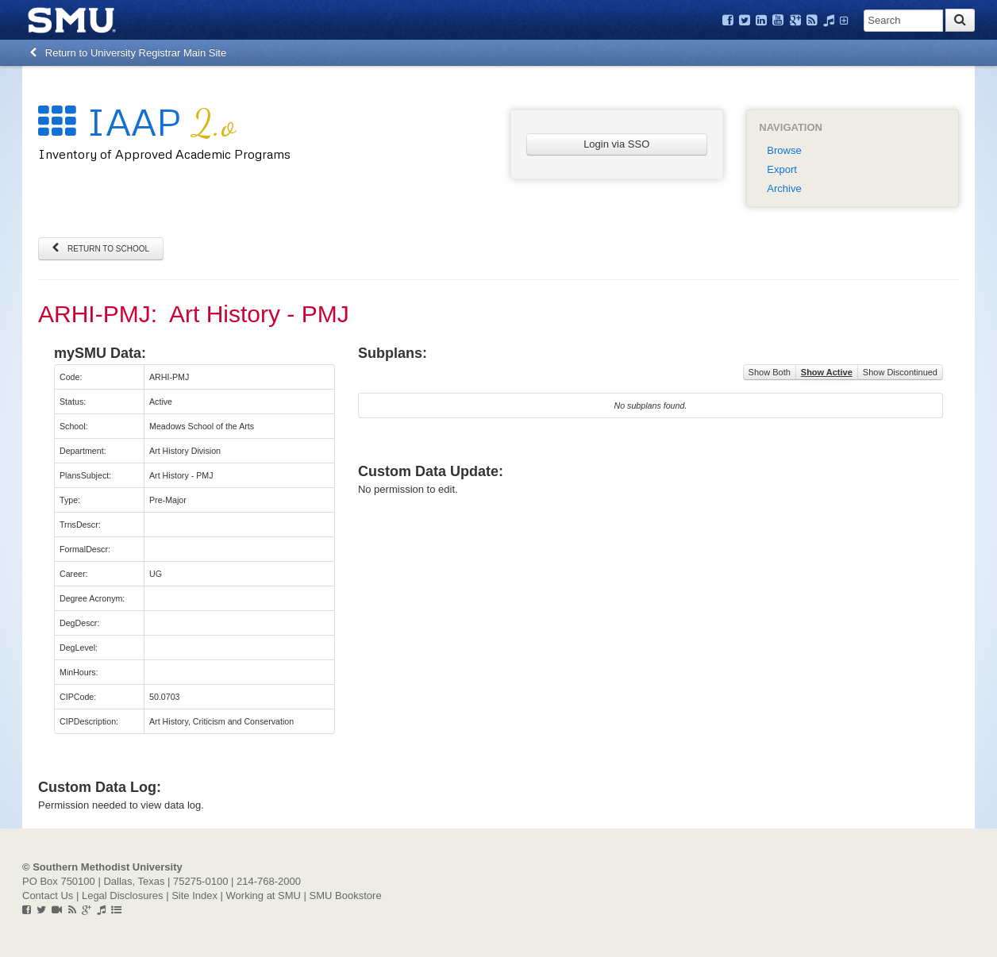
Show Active (827, 372)
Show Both (770, 372)
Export (782, 169)
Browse (784, 150)
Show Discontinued (900, 372)
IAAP (137, 121)
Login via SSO (616, 144)
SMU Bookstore (346, 895)
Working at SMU (263, 895)
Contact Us (47, 895)
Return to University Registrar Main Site (128, 52)
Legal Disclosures (123, 895)
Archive (784, 188)
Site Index (194, 895)
